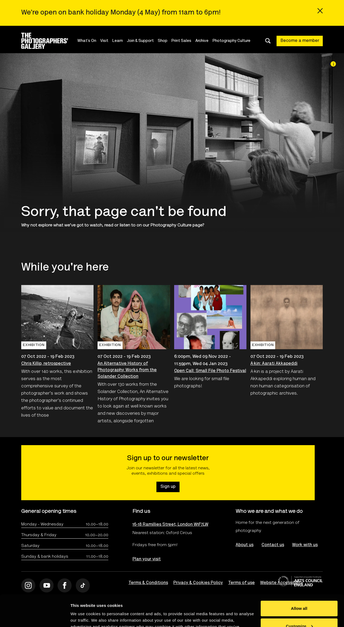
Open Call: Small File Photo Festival (210, 371)
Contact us (272, 545)
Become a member (300, 41)
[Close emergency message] (320, 10)
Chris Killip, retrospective (46, 364)
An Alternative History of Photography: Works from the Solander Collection (127, 370)
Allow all (299, 577)
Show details (82, 616)
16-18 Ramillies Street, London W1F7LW (170, 524)
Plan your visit (146, 559)
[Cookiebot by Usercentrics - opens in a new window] (34, 616)
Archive (202, 41)
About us (244, 545)
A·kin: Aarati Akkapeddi (274, 364)
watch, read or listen (110, 225)
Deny (299, 612)
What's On (86, 41)
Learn (117, 41)
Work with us (305, 545)
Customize (299, 594)
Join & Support (140, 41)
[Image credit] (333, 64)
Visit (104, 41)
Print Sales (181, 41)
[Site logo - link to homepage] (49, 41)
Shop (162, 41)
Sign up (167, 487)
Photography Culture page (176, 225)
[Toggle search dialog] (268, 41)
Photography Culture (231, 41)
